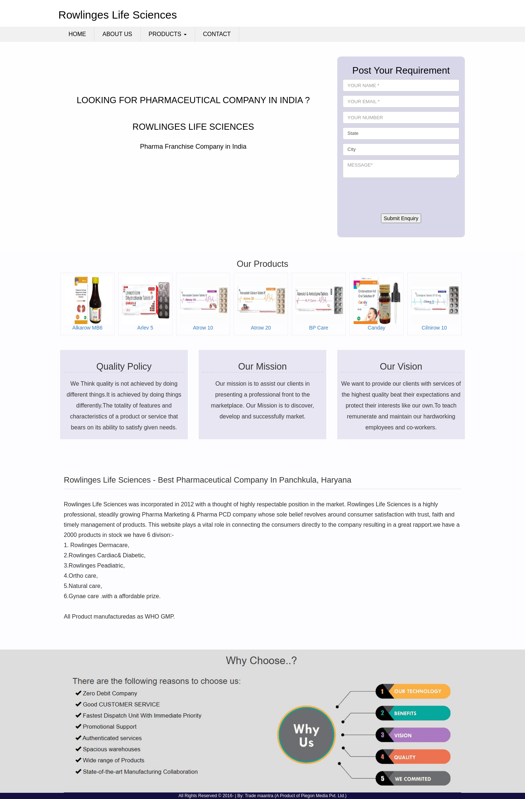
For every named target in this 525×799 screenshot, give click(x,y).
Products (168, 34)
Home (77, 34)
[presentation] (398, 196)
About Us (117, 34)
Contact (217, 34)
